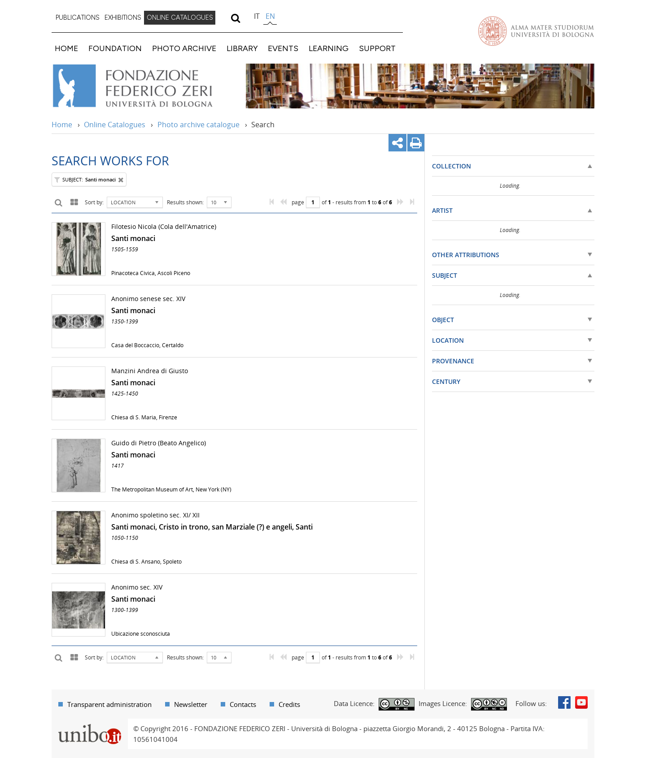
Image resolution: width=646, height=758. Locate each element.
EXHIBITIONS (123, 17)
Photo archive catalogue (198, 124)
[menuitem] (77, 18)
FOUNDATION (115, 48)
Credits (289, 704)
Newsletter (190, 704)
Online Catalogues (114, 124)
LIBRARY (242, 48)
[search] (235, 18)
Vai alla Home (144, 86)
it (257, 16)
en (270, 16)
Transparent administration (109, 704)
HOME (66, 48)
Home (62, 124)
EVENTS (283, 48)
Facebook (564, 702)
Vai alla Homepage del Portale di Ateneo (536, 31)
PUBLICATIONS (78, 17)
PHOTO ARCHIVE (184, 48)
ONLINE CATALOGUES (180, 17)
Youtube (581, 702)
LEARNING (329, 48)
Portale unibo (89, 723)
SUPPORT (377, 48)
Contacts (243, 704)
